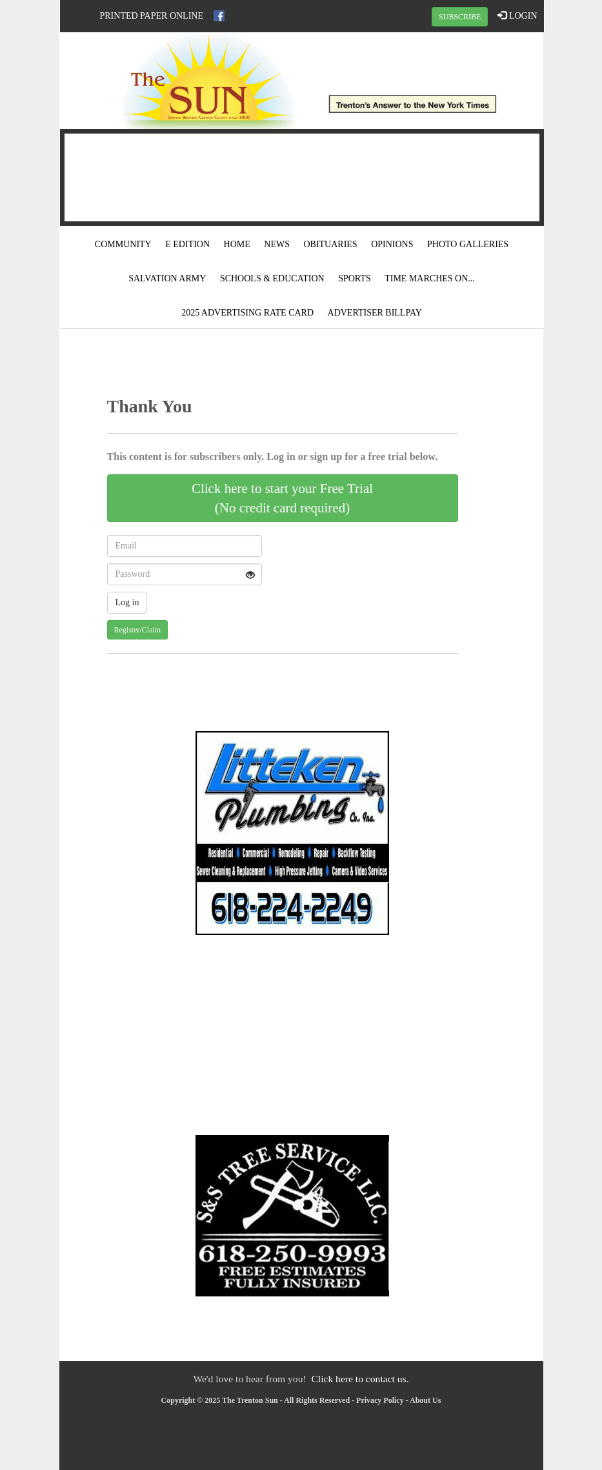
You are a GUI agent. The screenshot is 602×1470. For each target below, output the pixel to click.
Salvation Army (167, 278)
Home (237, 244)
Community (123, 244)
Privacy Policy (380, 1400)
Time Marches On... (430, 278)
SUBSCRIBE (460, 16)
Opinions (392, 244)
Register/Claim (137, 629)
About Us (425, 1400)
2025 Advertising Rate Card (247, 312)
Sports (354, 278)
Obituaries (330, 244)
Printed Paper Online (152, 16)
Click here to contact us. (359, 1378)
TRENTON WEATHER (302, 175)
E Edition (187, 244)
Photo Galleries (467, 244)
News (277, 244)
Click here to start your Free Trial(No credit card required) (282, 498)
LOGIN (517, 15)
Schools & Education (272, 278)
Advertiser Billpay (375, 312)
